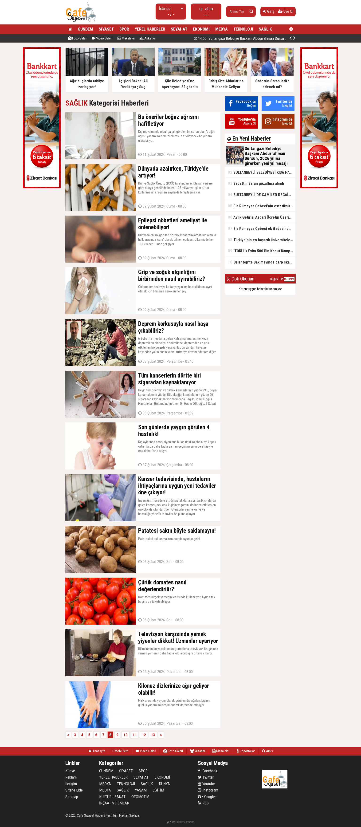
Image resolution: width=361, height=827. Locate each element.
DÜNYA (164, 783)
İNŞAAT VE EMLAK (114, 803)
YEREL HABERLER (150, 29)
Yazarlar (197, 751)
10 (125, 734)
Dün (281, 279)
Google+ (207, 796)
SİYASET (106, 29)
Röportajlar (246, 751)
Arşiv (267, 751)
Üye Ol (285, 11)
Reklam (71, 777)
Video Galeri (102, 38)
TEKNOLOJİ (243, 29)
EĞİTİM (158, 790)
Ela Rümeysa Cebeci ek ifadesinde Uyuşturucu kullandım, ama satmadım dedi (261, 228)
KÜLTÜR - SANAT (112, 796)
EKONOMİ (201, 29)
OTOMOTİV (140, 796)
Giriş (268, 11)
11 (135, 734)
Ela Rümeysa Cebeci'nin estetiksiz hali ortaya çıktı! (261, 206)
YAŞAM (141, 790)
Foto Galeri (77, 38)
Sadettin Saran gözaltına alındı (256, 183)
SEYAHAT (179, 29)
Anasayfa (96, 751)
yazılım (171, 822)
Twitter (206, 777)
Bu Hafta (289, 279)
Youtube (206, 783)
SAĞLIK (265, 29)
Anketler (148, 38)
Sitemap (71, 796)
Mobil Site (120, 751)
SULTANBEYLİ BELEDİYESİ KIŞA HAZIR (261, 172)
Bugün (274, 279)
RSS (203, 803)
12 (144, 734)
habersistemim (185, 822)
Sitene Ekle (74, 790)
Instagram (208, 790)
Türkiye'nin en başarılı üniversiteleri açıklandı (261, 239)
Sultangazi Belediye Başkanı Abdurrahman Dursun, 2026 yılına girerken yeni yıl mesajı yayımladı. (275, 38)
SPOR (124, 29)
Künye (70, 770)
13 (153, 734)
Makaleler (126, 38)
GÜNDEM (85, 29)
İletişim (71, 783)
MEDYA (221, 29)
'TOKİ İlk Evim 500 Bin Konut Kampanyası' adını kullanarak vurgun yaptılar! (261, 250)
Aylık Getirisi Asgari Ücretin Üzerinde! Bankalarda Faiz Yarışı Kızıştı (261, 217)
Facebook (207, 770)
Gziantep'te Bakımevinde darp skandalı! (261, 262)
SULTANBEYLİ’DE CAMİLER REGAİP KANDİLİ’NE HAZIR (261, 194)
